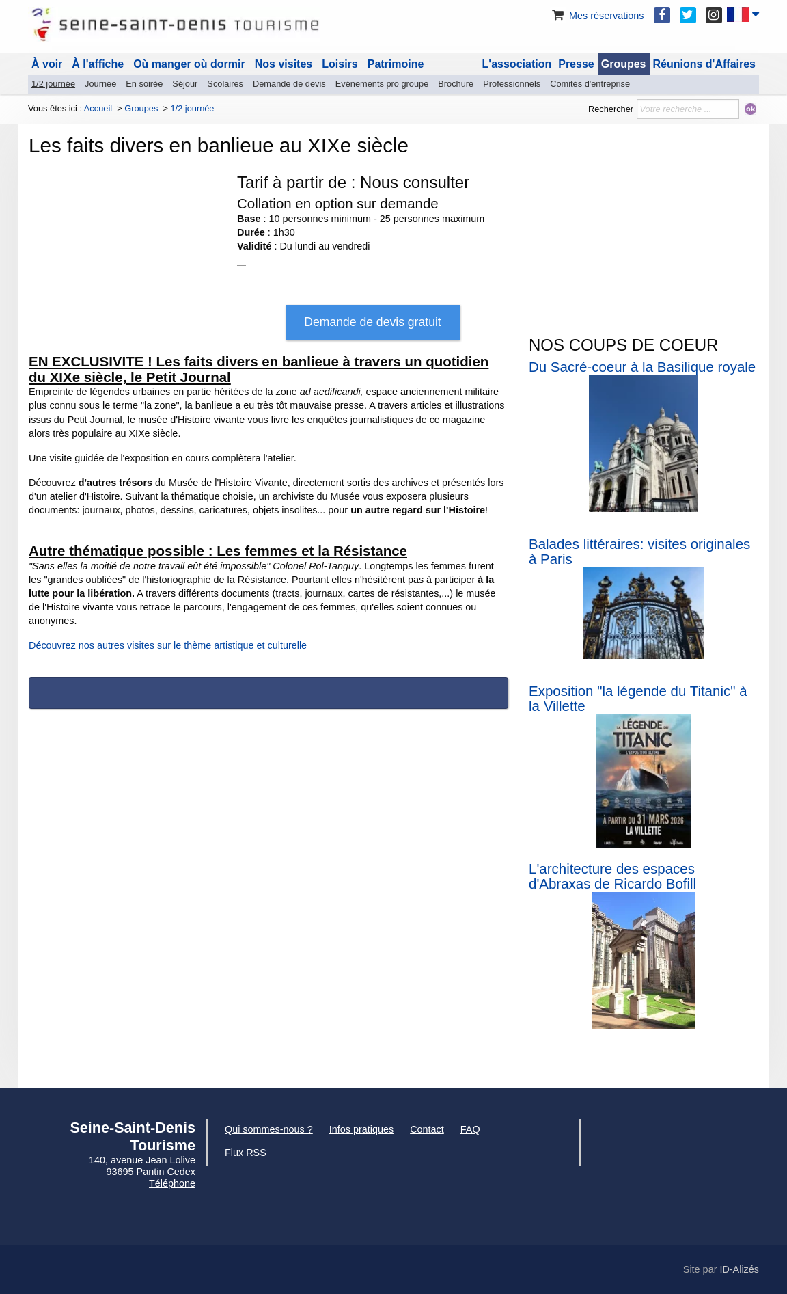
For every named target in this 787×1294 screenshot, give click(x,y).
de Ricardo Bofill (643, 883)
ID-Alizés (739, 1269)
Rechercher (610, 109)
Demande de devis (289, 84)
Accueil (98, 108)
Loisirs (339, 64)
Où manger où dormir (189, 64)
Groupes (623, 64)
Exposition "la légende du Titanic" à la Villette (638, 698)
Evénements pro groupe (382, 84)
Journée (100, 84)
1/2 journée (53, 84)
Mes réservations (597, 15)
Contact (427, 1129)
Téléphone (172, 1183)
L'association (517, 64)
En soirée (144, 84)
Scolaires (225, 84)
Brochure (455, 84)
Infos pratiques (361, 1129)
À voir (46, 64)
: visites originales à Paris (639, 551)
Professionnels (511, 84)
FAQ (470, 1129)
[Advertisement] (643, 230)
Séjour (184, 84)
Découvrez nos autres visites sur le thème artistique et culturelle (168, 645)
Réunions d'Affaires (704, 64)
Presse (576, 64)
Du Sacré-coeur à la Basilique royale (642, 367)
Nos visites (283, 64)
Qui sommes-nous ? (269, 1129)
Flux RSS (245, 1152)
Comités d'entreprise (590, 84)
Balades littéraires (584, 544)
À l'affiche (98, 64)
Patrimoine (396, 64)
